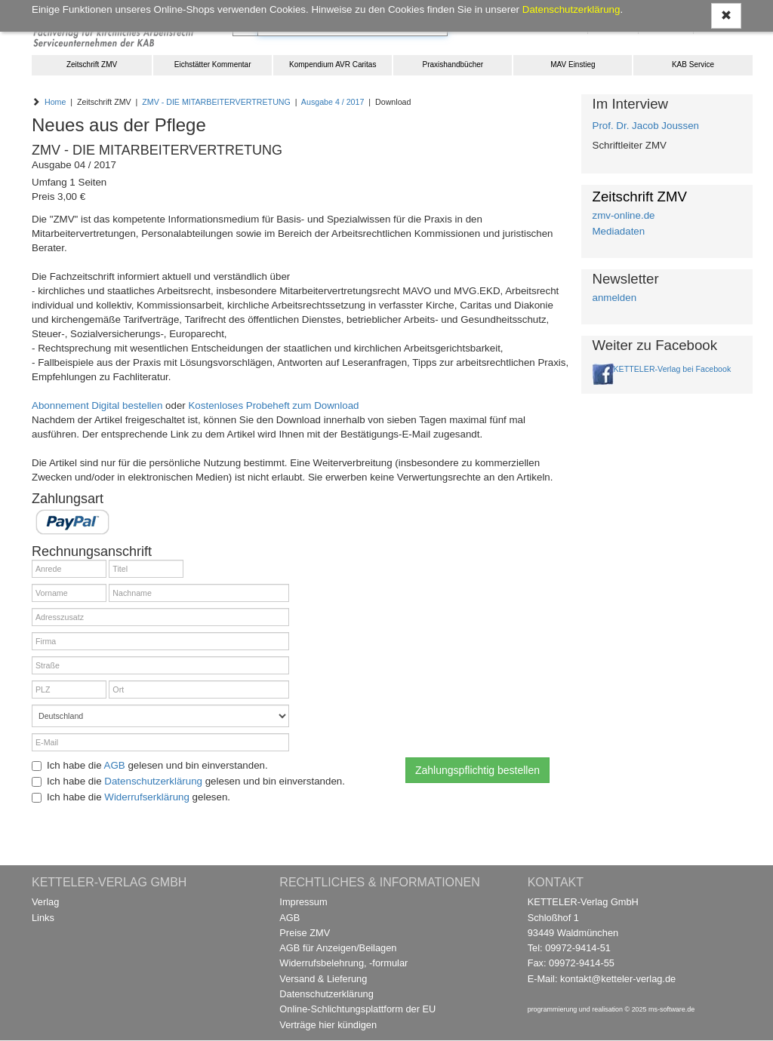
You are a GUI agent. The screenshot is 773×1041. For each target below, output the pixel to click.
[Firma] (160, 641)
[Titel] (146, 569)
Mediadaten (619, 231)
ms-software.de (671, 1009)
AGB (114, 765)
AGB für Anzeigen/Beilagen (337, 947)
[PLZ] (69, 689)
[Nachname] (199, 593)
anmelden (615, 297)
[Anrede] (69, 569)
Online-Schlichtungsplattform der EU (357, 1009)
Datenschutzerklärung (153, 781)
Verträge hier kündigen (328, 1024)
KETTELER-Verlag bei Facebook (672, 368)
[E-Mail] (160, 742)
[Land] (160, 716)
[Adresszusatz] (160, 617)
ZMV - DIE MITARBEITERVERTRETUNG (216, 101)
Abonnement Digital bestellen (97, 405)
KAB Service (693, 64)
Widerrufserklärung (146, 797)
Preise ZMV (304, 932)
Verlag (45, 901)
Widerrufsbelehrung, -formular (343, 963)
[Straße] (160, 665)
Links (43, 917)
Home (55, 101)
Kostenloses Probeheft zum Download (273, 405)
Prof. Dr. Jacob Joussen (646, 125)
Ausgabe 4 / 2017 (333, 101)
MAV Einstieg (572, 64)
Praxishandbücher (453, 64)
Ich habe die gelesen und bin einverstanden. (150, 765)
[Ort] (199, 689)
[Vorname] (69, 593)
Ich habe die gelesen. (131, 797)
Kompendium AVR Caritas (332, 64)
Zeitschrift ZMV (91, 64)
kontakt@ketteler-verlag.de (618, 978)
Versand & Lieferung (323, 978)
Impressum (303, 901)
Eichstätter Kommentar (212, 64)
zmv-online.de (624, 215)
